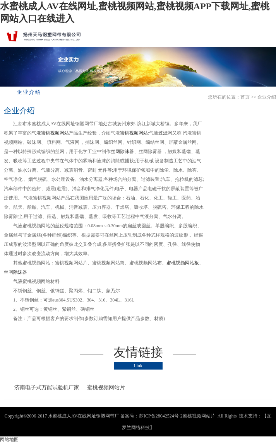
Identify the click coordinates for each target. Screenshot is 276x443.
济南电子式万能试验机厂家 (46, 387)
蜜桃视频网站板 (182, 263)
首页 (245, 97)
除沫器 (20, 272)
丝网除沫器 (122, 151)
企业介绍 (266, 97)
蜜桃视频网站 (134, 133)
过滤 (163, 133)
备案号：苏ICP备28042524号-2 (151, 416)
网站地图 (9, 439)
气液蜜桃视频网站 (50, 133)
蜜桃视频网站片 (106, 387)
